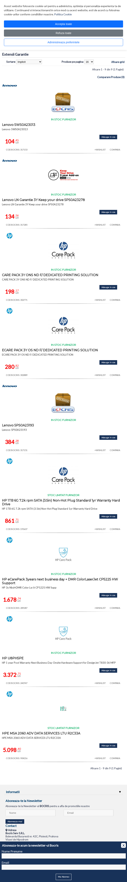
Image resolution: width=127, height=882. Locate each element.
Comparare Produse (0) (110, 77)
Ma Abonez (63, 877)
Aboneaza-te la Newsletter (24, 801)
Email (5, 862)
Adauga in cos (108, 137)
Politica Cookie (63, 14)
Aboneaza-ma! (14, 821)
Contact (11, 826)
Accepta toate (63, 24)
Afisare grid (117, 62)
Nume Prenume (12, 851)
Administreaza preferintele (63, 42)
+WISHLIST (100, 149)
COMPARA (115, 149)
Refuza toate (63, 33)
